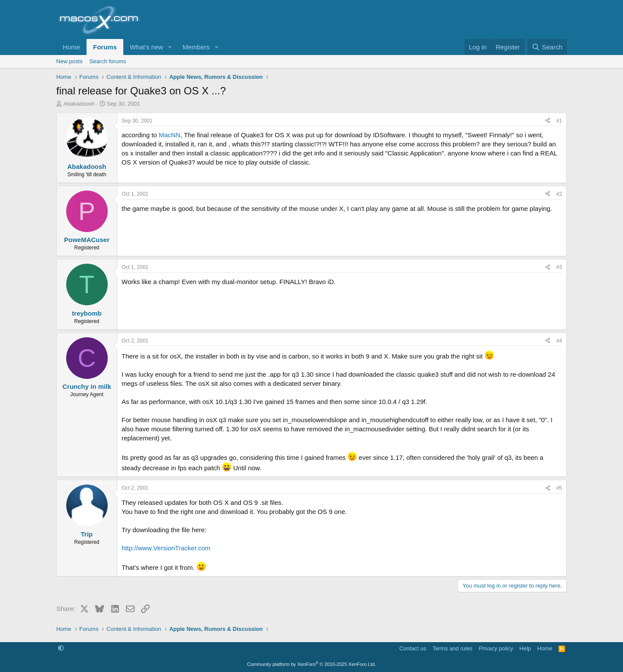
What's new (146, 47)
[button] (170, 47)
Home (71, 47)
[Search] (547, 47)
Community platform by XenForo (311, 664)
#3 (559, 267)
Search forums (108, 61)
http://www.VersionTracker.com (166, 548)
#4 (559, 341)
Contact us (412, 648)
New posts (69, 61)
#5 (559, 488)
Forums (105, 47)
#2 (559, 194)
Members (196, 47)
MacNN (169, 135)
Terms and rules (452, 648)
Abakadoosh (79, 103)
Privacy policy (496, 648)
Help (525, 648)
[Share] (547, 121)
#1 (559, 121)
